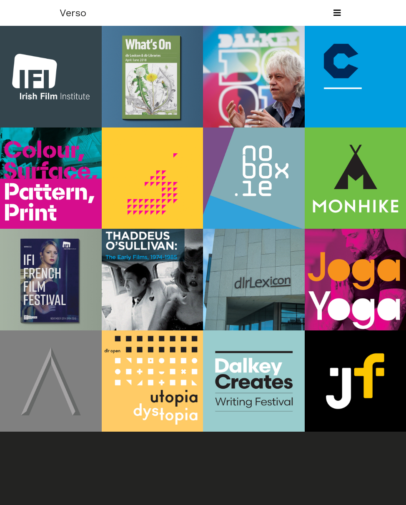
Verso (73, 13)
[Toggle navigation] (337, 13)
